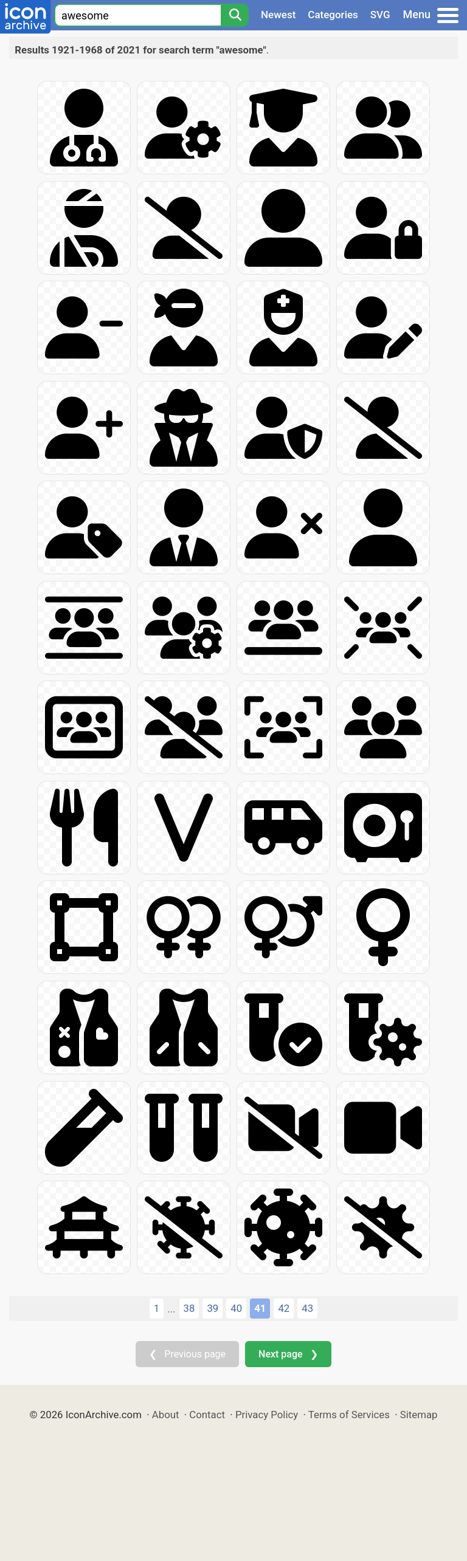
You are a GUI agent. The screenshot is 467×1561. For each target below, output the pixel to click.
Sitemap (419, 1414)
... (171, 1309)
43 (307, 1308)
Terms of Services (349, 1414)
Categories (333, 15)
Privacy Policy (266, 1414)
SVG (380, 15)
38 (189, 1308)
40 (236, 1308)
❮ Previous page (187, 1354)
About (165, 1414)
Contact (207, 1414)
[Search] (235, 15)
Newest (278, 15)
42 (283, 1308)
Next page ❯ (287, 1354)
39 (212, 1308)
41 (260, 1308)
